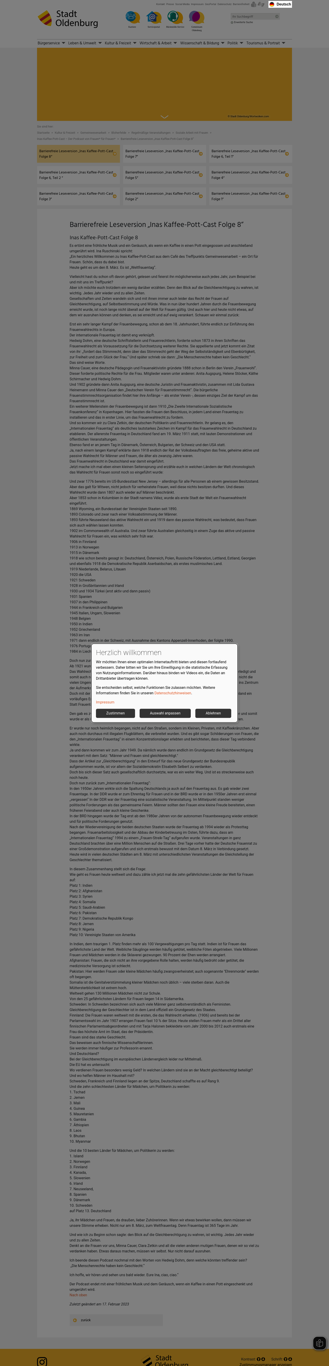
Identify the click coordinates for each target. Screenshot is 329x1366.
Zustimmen (115, 713)
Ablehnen (213, 713)
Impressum (105, 702)
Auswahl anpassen (165, 713)
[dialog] (164, 683)
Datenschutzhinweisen (172, 693)
